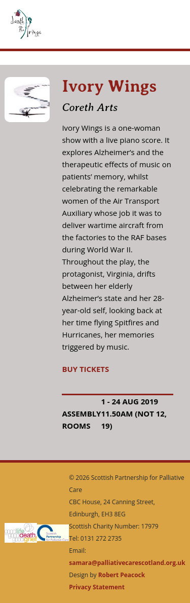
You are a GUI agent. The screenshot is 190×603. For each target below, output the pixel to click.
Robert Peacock (121, 575)
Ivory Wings (109, 86)
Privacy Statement (97, 587)
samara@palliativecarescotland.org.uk (127, 562)
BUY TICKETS (85, 369)
